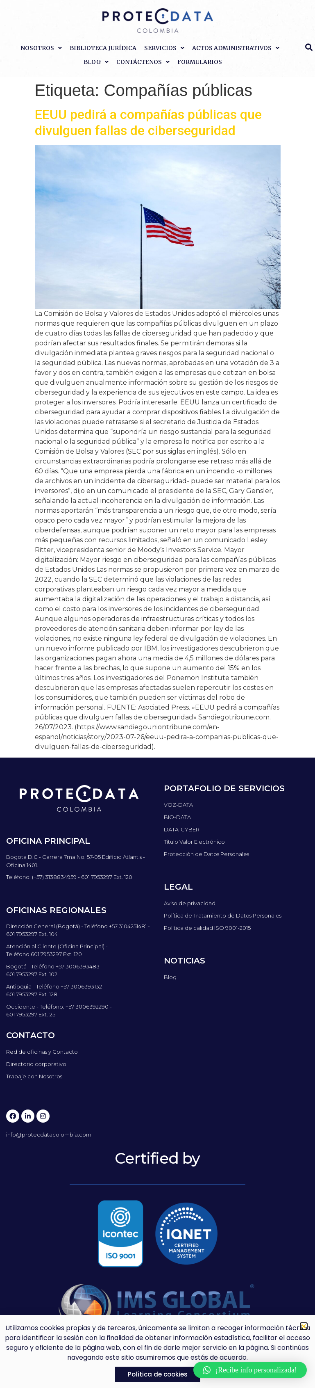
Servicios (164, 48)
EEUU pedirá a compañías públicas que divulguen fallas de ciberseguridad (148, 122)
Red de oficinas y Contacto (42, 1051)
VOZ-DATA (178, 804)
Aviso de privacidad (189, 903)
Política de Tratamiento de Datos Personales (222, 915)
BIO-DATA (177, 817)
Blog (96, 62)
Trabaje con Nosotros (34, 1076)
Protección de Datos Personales (206, 854)
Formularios (199, 62)
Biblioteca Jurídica (103, 48)
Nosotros (41, 48)
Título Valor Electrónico (194, 841)
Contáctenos (143, 62)
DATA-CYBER (181, 829)
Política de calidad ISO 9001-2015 (207, 928)
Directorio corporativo (36, 1064)
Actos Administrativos (235, 48)
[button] (250, 1370)
